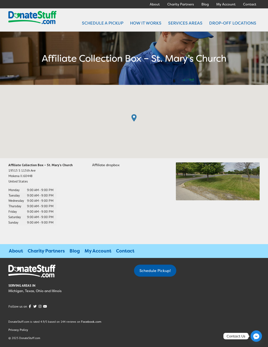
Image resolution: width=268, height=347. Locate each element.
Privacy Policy (18, 330)
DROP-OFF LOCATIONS (232, 23)
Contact (249, 4)
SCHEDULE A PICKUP (102, 23)
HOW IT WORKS (145, 23)
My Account (226, 4)
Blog (205, 4)
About (155, 4)
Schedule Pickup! (155, 270)
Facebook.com (91, 322)
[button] (134, 118)
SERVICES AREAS (185, 23)
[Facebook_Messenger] (256, 336)
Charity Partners (180, 4)
